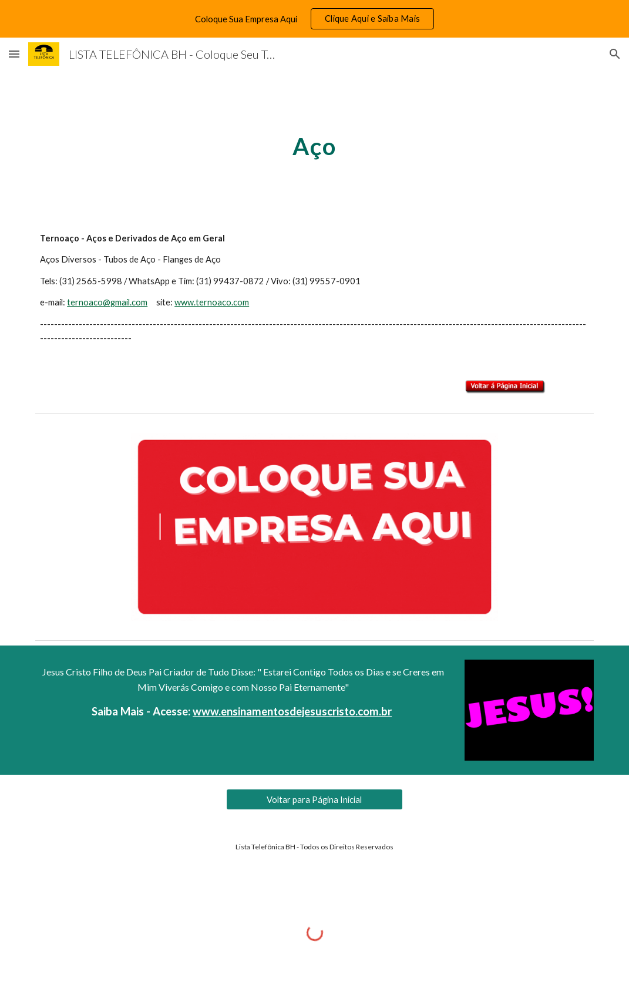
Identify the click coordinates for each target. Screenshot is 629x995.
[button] (14, 54)
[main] (314, 141)
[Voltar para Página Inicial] (314, 799)
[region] (314, 19)
